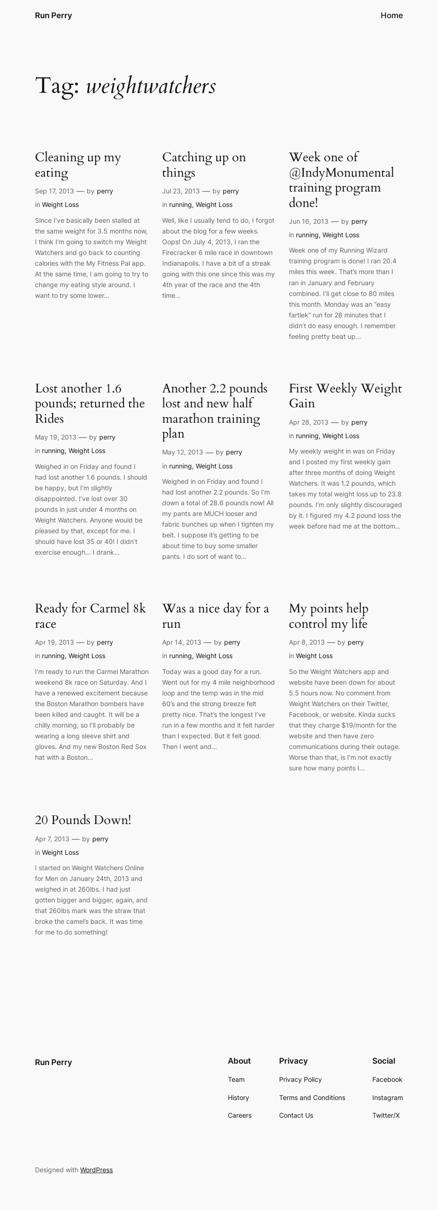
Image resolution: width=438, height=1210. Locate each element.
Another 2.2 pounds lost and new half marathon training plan (214, 411)
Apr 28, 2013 (308, 422)
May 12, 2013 (182, 452)
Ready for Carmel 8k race (90, 616)
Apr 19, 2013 (54, 642)
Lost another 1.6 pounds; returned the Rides (90, 403)
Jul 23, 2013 (181, 191)
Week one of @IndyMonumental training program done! (341, 180)
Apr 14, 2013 (181, 642)
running (180, 204)
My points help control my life (329, 616)
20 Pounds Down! (83, 820)
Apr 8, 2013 (307, 642)
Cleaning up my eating (78, 165)
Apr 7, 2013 (52, 839)
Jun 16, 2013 (308, 221)
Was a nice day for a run (215, 616)
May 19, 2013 (55, 437)
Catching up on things (204, 165)
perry (105, 191)
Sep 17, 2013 (54, 191)
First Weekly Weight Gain (345, 396)
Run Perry (53, 15)
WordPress (96, 1170)
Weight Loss (60, 204)
